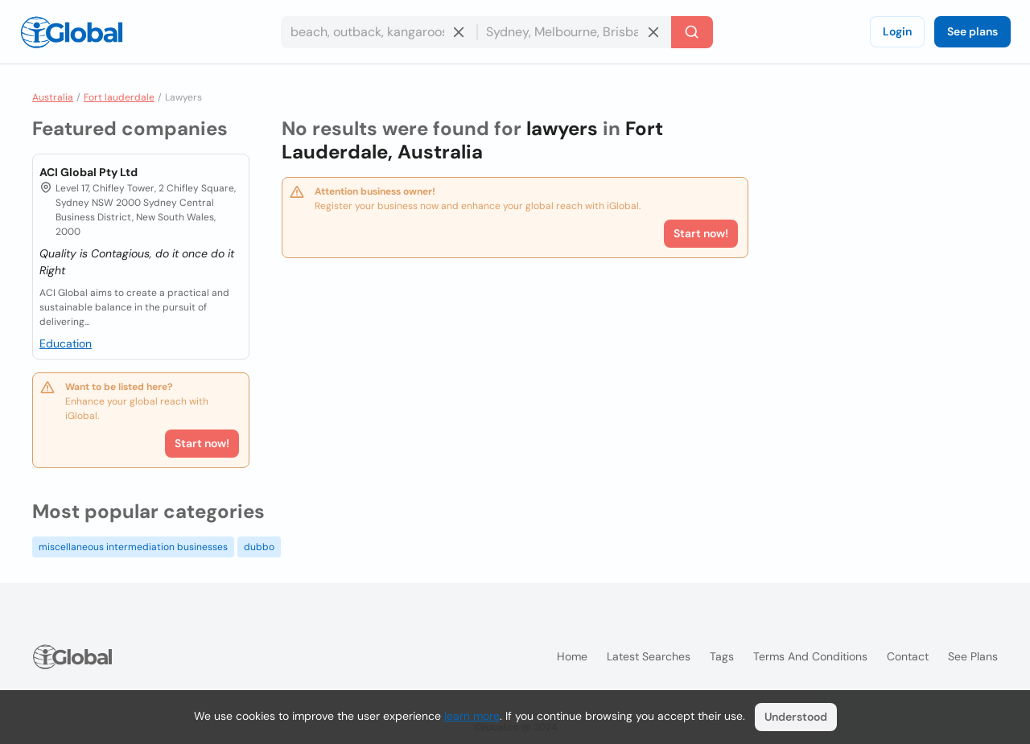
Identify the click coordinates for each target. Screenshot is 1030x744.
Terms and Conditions (810, 656)
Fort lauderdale (119, 97)
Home (572, 656)
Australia (52, 97)
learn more (472, 716)
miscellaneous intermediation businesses (133, 547)
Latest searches (648, 656)
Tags (722, 656)
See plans (972, 31)
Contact (908, 656)
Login (897, 31)
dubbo (259, 547)
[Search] (692, 32)
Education (65, 343)
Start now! (202, 443)
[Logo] (71, 32)
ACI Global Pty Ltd (88, 172)
